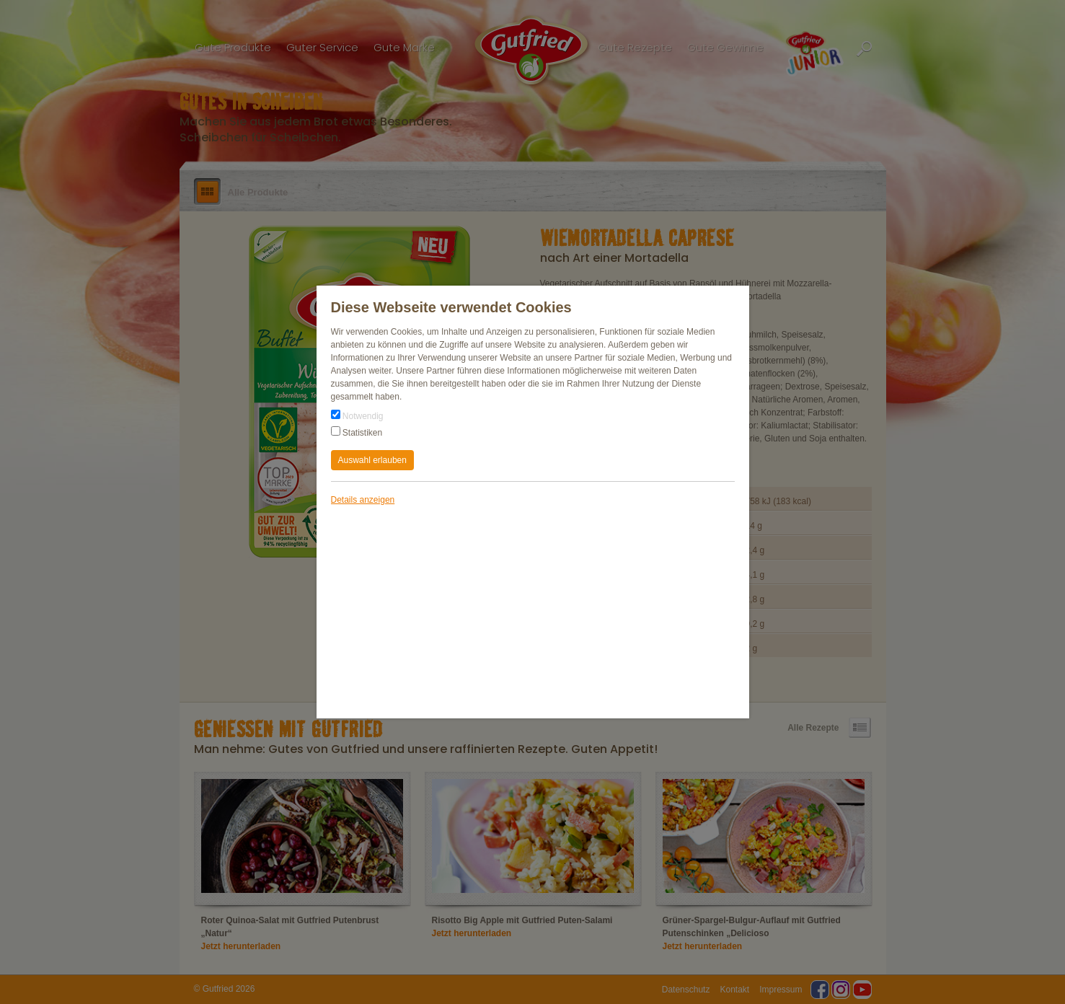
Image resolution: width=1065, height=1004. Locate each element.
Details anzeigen (363, 500)
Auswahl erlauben (372, 460)
